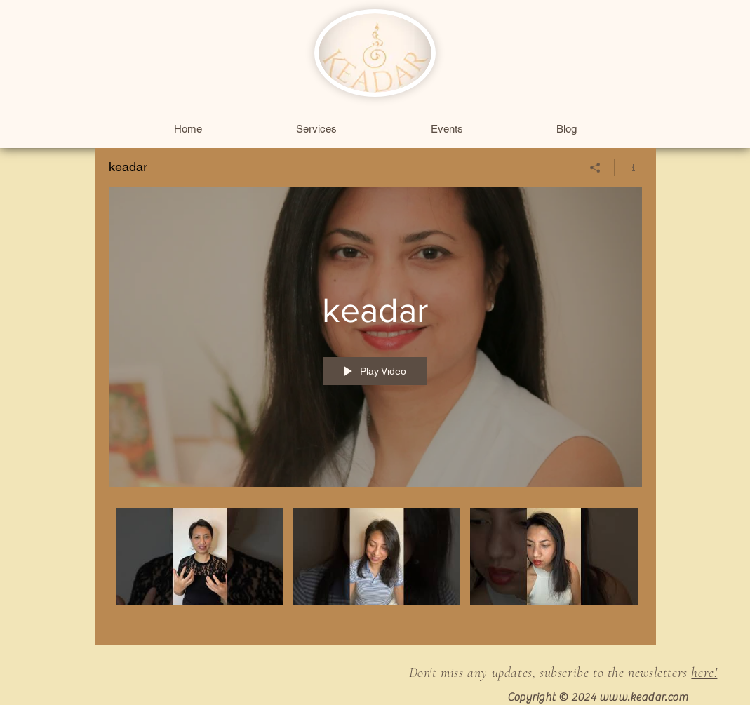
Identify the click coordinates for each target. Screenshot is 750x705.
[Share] (595, 167)
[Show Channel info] (628, 167)
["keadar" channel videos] (375, 566)
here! (704, 672)
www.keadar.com (643, 697)
